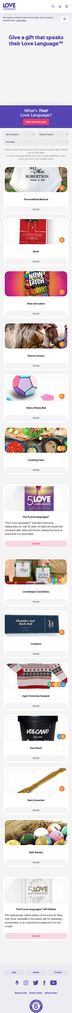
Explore (36, 543)
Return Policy (51, 992)
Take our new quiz (36, 121)
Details (36, 209)
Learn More (21, 20)
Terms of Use (21, 992)
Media (36, 972)
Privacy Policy (36, 992)
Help (14, 972)
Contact (58, 972)
